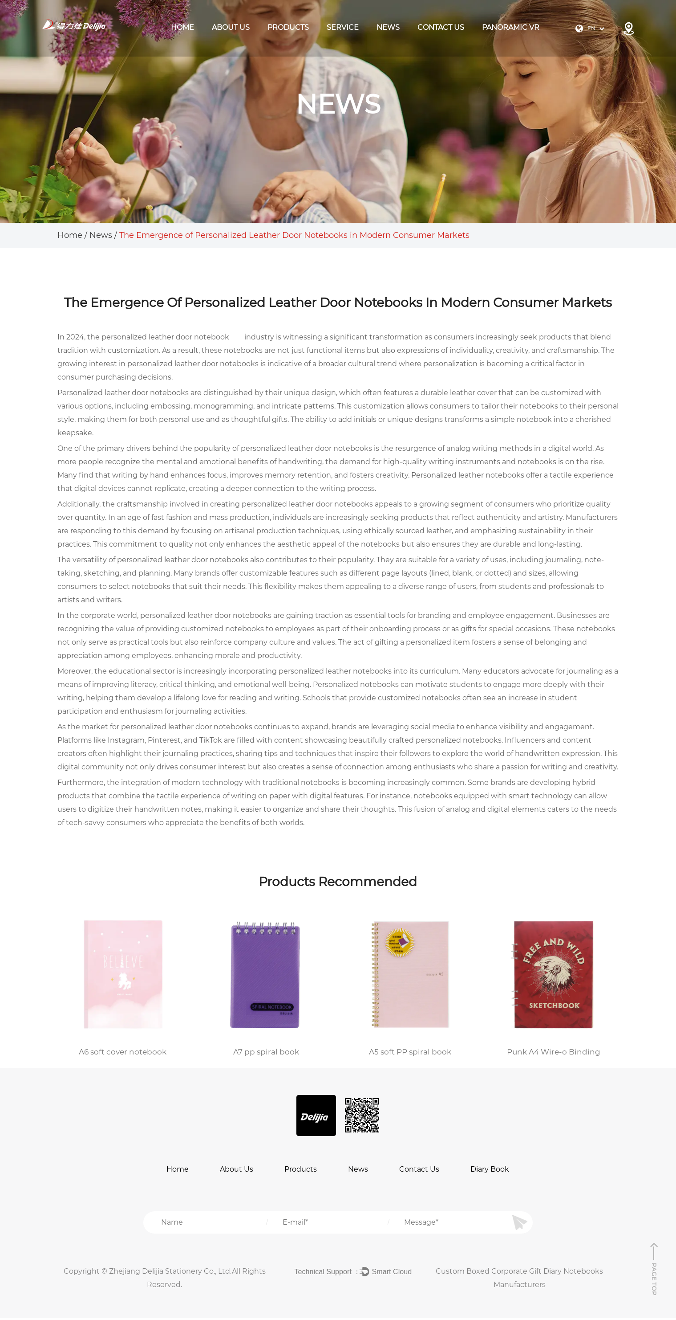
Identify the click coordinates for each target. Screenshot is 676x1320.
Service (343, 27)
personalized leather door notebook (165, 337)
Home (182, 27)
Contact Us (440, 27)
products (288, 27)
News (388, 27)
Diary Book (489, 1171)
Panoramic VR (510, 27)
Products (300, 1171)
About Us (231, 27)
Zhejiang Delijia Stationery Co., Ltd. (170, 1273)
